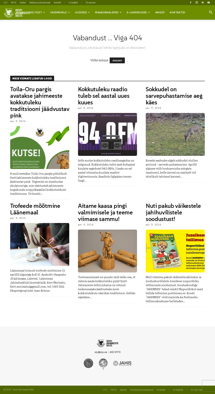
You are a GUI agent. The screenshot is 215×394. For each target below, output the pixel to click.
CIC (5, 2)
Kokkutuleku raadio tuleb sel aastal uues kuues (103, 96)
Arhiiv (160, 12)
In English (73, 2)
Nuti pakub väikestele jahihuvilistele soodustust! (173, 212)
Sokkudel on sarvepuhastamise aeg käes (174, 96)
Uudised (82, 12)
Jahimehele (60, 12)
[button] (210, 13)
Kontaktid (177, 12)
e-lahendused (138, 12)
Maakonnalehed (108, 12)
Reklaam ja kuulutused (39, 2)
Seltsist (37, 12)
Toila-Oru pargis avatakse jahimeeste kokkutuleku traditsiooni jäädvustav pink (39, 102)
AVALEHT (117, 60)
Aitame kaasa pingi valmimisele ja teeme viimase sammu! (105, 212)
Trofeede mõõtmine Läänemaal (35, 209)
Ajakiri (23, 2)
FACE (13, 2)
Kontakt (57, 2)
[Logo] (17, 12)
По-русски (90, 2)
